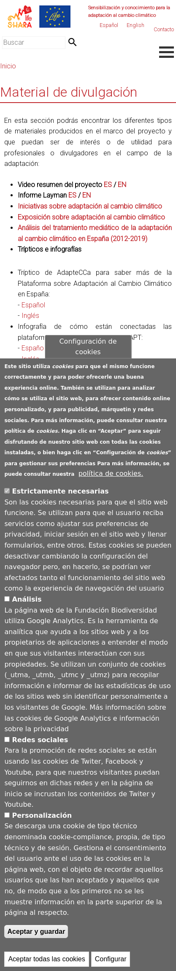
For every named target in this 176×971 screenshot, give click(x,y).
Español (109, 25)
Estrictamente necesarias (60, 491)
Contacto (164, 29)
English (135, 25)
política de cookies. (111, 473)
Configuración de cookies (87, 346)
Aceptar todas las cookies (46, 959)
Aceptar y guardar (36, 931)
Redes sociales (40, 740)
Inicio (8, 66)
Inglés (30, 316)
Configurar (111, 959)
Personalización (42, 815)
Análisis (27, 599)
